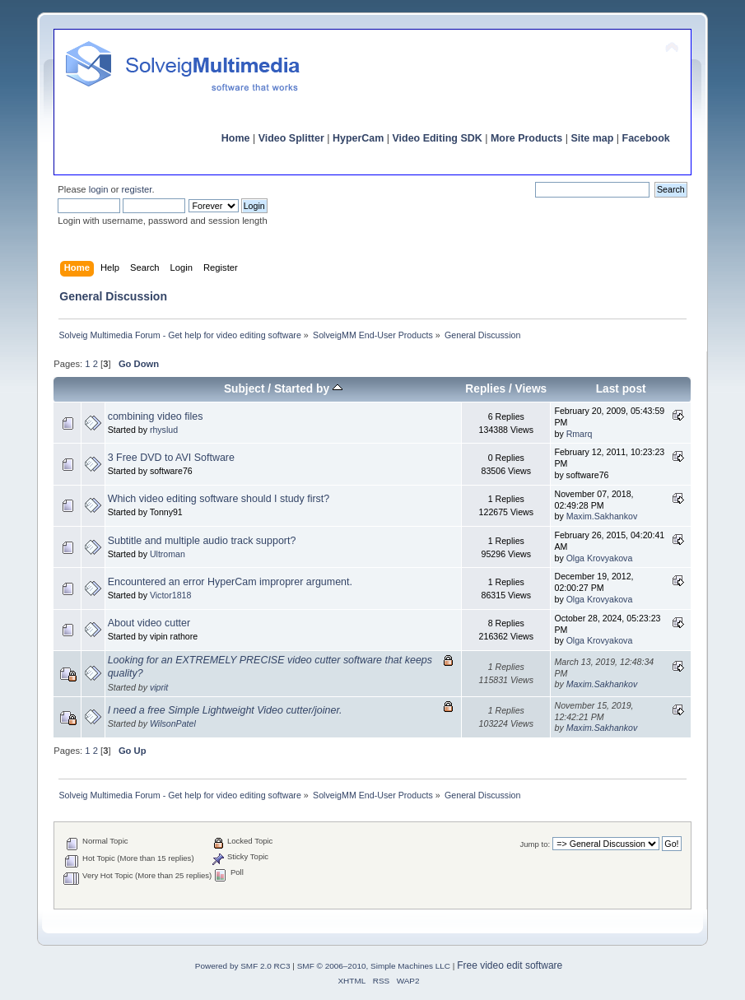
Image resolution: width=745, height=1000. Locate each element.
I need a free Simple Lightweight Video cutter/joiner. (225, 710)
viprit (159, 687)
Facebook (646, 138)
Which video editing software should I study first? (219, 499)
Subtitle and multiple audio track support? (202, 541)
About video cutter (149, 623)
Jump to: (535, 844)
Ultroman (167, 554)
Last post (621, 389)
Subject (244, 389)
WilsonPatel (173, 723)
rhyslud (164, 430)
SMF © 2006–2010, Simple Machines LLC (373, 965)
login (99, 189)
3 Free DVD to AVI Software (171, 457)
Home (235, 138)
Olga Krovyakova (599, 558)
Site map (591, 138)
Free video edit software (509, 965)
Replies (485, 389)
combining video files (155, 416)
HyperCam (358, 138)
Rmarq (579, 434)
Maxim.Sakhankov (602, 516)
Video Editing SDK (437, 138)
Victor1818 (170, 595)
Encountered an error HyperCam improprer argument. (230, 582)
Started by (308, 389)
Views (531, 389)
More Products (526, 138)
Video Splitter (291, 138)
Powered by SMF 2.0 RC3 (243, 965)
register (137, 189)
